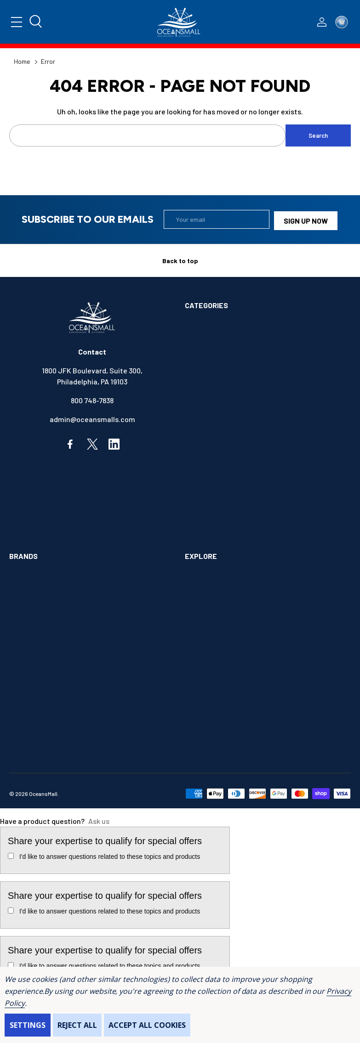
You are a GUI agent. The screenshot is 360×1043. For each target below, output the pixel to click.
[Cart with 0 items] (341, 22)
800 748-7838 (92, 398)
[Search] (38, 22)
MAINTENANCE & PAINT (222, 491)
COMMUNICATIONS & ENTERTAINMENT (246, 397)
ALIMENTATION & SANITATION (232, 321)
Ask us (98, 818)
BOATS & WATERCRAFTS (224, 359)
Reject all (77, 1025)
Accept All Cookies (147, 1025)
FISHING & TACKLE (215, 453)
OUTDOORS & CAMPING (221, 510)
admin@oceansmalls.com (92, 416)
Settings (28, 1025)
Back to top (180, 258)
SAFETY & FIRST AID (217, 528)
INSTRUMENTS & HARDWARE (230, 472)
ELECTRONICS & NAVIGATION (231, 434)
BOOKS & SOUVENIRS (219, 378)
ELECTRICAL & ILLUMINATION (232, 416)
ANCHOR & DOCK (211, 340)
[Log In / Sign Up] (321, 22)
